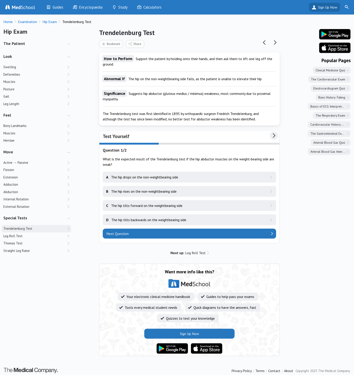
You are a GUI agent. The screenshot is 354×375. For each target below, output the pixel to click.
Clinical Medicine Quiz (330, 70)
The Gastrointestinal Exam (328, 133)
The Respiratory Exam (330, 115)
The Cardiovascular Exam (328, 79)
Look (7, 56)
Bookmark (110, 43)
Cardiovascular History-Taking (330, 124)
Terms (260, 370)
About (288, 370)
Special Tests (15, 217)
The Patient (14, 43)
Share (134, 43)
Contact (274, 370)
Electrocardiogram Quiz (329, 88)
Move (8, 152)
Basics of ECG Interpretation (329, 106)
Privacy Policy (241, 370)
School (23, 7)
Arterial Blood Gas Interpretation (330, 152)
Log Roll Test (188, 253)
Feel (7, 115)
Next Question (117, 233)
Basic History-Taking (331, 97)
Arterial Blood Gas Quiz (329, 143)
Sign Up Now (327, 7)
